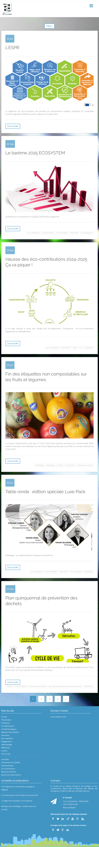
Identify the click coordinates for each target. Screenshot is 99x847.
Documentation (7, 765)
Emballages (39, 465)
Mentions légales (65, 844)
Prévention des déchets (37, 686)
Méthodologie (6, 744)
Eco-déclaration (47, 233)
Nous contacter (69, 807)
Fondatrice (5, 723)
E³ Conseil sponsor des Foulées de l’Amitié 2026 (19, 795)
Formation (5, 735)
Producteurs (70, 465)
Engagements (6, 741)
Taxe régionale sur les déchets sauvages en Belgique (18, 788)
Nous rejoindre (7, 738)
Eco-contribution (34, 233)
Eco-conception (75, 571)
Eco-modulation (62, 233)
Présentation (6, 720)
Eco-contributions (8, 768)
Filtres (49, 26)
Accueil (4, 717)
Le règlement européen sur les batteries (16, 801)
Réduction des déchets (10, 732)
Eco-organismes (86, 233)
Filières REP (66, 348)
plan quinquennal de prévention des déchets (65, 686)
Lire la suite (12, 126)
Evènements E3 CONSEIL (10, 762)
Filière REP (74, 233)
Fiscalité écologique (8, 729)
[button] (91, 6)
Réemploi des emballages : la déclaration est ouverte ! (18, 808)
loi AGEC (60, 465)
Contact (4, 751)
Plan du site (5, 754)
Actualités (5, 759)
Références (5, 747)
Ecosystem (88, 348)
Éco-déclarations (7, 726)
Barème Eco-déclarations (11, 775)
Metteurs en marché (85, 465)
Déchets (10, 686)
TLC (80, 348)
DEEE (74, 348)
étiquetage (50, 465)
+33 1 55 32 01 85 (70, 804)
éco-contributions (52, 348)
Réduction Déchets (8, 772)
